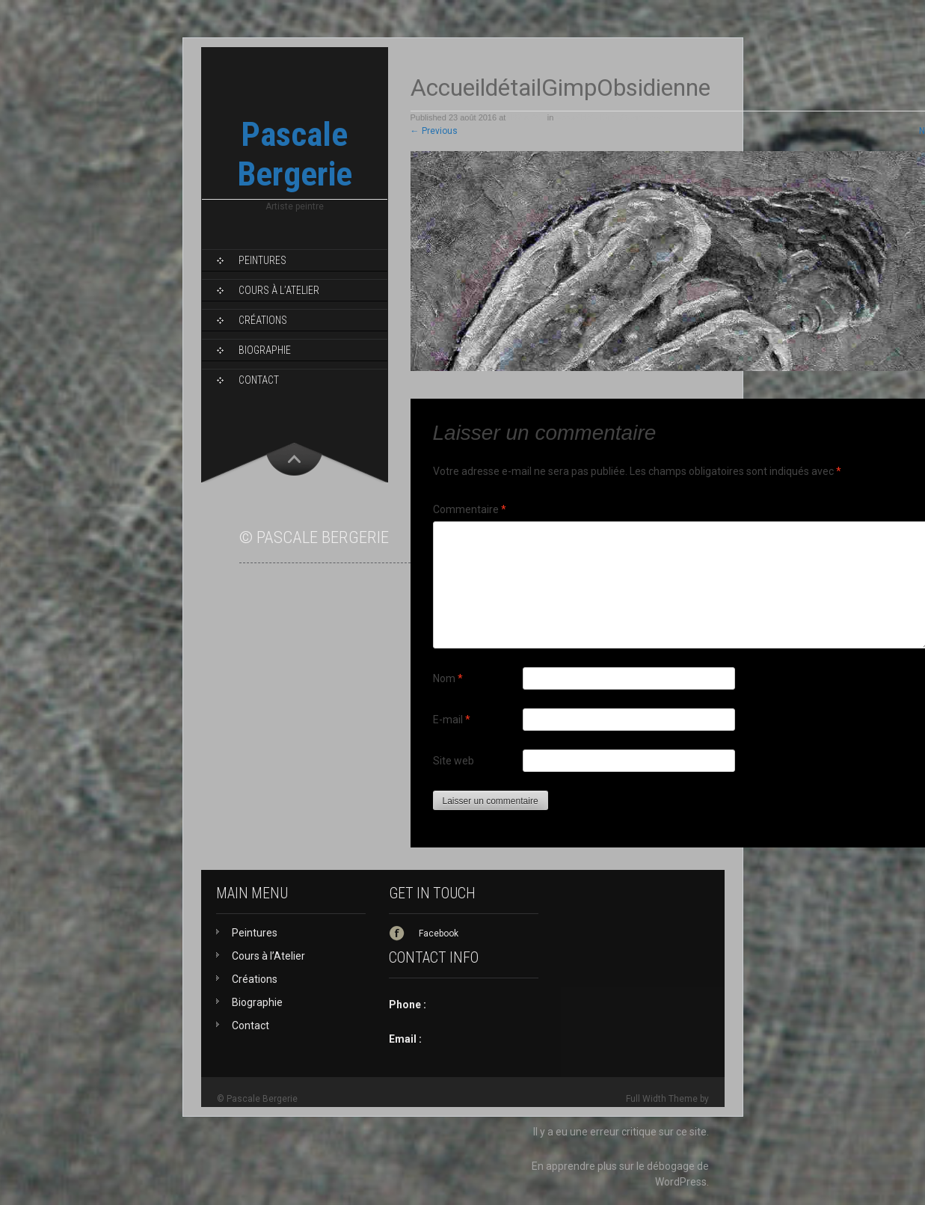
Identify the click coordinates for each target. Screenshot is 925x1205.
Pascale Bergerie (294, 154)
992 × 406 (526, 117)
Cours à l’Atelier (279, 290)
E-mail (451, 720)
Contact (259, 380)
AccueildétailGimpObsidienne (609, 117)
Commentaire (469, 509)
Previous (434, 131)
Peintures (262, 260)
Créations (263, 320)
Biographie (265, 350)
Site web (453, 761)
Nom (448, 678)
